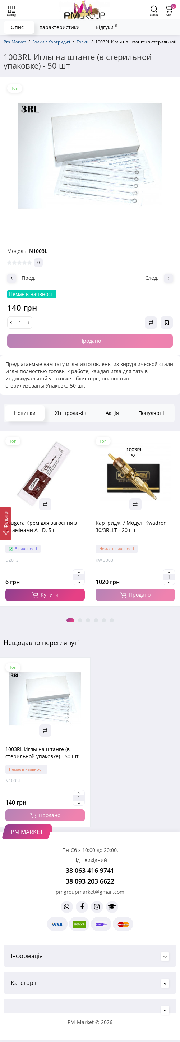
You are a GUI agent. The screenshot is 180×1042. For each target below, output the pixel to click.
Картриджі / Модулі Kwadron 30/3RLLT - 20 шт (131, 526)
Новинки (25, 412)
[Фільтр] (5, 523)
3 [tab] (88, 620)
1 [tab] (70, 620)
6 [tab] (112, 620)
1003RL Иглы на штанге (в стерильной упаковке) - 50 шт (42, 753)
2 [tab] (80, 620)
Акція (112, 412)
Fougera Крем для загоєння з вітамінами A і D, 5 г (41, 526)
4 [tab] (96, 620)
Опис (17, 27)
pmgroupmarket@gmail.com (90, 891)
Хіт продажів (70, 412)
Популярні (151, 412)
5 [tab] (104, 620)
